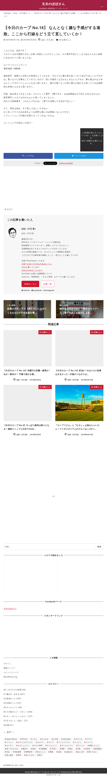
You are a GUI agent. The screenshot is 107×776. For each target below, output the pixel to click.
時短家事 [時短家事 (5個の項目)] (17, 752)
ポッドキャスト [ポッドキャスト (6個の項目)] (67, 745)
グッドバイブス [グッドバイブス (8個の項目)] (64, 742)
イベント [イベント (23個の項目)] (9, 742)
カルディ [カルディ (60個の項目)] (40, 742)
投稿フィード (9, 668)
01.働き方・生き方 (12, 694)
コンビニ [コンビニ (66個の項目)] (78, 742)
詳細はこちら (30, 284)
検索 (99, 546)
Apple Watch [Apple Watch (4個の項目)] (11, 739)
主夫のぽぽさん (53, 4)
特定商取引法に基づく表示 (14, 765)
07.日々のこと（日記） (13, 720)
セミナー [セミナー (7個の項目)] (9, 745)
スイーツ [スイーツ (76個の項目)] (89, 742)
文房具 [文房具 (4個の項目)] (87, 749)
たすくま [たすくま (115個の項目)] (79, 739)
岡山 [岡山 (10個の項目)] (71, 749)
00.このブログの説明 (13, 689)
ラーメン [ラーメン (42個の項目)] (81, 745)
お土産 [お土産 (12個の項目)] (55, 739)
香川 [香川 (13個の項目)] (40, 755)
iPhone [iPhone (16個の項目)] (24, 739)
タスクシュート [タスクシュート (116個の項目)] (23, 745)
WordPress (77, 772)
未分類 (6, 725)
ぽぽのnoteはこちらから (32, 270)
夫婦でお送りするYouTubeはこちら (37, 264)
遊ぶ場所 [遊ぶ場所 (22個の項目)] (9, 755)
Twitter (26, 290)
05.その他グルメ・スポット (15, 712)
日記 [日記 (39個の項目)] (8, 752)
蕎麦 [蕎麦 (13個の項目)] (51, 752)
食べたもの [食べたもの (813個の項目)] (30, 755)
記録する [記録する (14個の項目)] (69, 752)
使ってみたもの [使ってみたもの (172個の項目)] (12, 749)
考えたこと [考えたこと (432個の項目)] (41, 752)
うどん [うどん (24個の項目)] (34, 739)
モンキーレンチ (53, 772)
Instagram (48, 290)
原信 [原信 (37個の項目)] (34, 749)
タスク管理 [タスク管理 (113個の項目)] (38, 745)
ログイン (7, 663)
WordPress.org (10, 677)
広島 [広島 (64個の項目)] (79, 749)
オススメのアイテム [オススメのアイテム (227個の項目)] (25, 742)
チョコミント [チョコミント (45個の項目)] (52, 745)
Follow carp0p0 (66, 163)
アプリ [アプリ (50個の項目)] (89, 739)
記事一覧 (47, 284)
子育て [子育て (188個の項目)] (54, 749)
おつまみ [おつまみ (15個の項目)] (45, 739)
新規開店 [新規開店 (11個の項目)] (98, 749)
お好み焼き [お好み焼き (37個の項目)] (67, 739)
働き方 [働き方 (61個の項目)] (25, 749)
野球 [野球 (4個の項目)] (19, 755)
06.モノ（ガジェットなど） (15, 716)
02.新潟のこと (10, 698)
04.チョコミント (11, 707)
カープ (9, 209)
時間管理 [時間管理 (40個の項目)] (29, 752)
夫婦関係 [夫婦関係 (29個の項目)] (43, 749)
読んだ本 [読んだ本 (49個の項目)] (80, 752)
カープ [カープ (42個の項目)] (51, 742)
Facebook (36, 290)
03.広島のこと (65, 40)
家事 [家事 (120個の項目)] (63, 749)
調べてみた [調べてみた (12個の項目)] (93, 752)
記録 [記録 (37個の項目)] (59, 752)
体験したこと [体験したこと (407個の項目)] (94, 745)
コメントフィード (11, 672)
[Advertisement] (53, 188)
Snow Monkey (31, 772)
